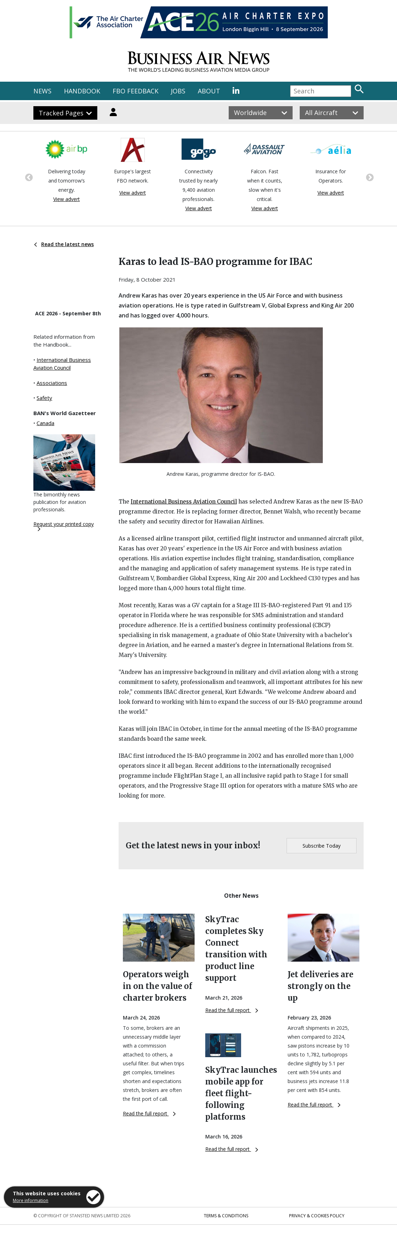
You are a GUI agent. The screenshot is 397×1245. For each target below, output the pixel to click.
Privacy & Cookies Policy (316, 1216)
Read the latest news (64, 244)
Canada (45, 422)
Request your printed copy (63, 526)
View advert (66, 199)
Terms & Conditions (226, 1216)
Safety (44, 397)
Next (368, 176)
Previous (28, 176)
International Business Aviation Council (184, 501)
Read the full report (149, 1113)
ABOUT (209, 91)
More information (30, 1200)
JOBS (178, 91)
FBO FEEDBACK (135, 91)
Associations (52, 382)
